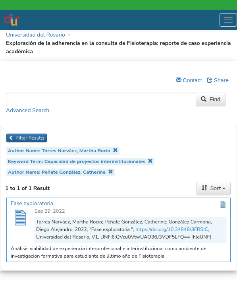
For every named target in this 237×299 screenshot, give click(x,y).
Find (210, 99)
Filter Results (26, 138)
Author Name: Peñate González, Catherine (61, 172)
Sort (213, 188)
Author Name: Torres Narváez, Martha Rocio (63, 150)
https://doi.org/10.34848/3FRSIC (171, 229)
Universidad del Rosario (35, 35)
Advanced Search (27, 110)
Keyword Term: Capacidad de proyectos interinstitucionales (80, 161)
